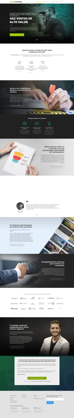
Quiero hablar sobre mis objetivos (57, 1)
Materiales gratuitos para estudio (39, 398)
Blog (34, 397)
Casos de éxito (24, 397)
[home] (16, 2)
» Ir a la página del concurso (14, 412)
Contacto (11, 399)
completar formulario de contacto (37, 377)
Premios (11, 398)
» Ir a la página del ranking (37, 412)
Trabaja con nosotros (13, 402)
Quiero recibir (50, 402)
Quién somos (12, 397)
